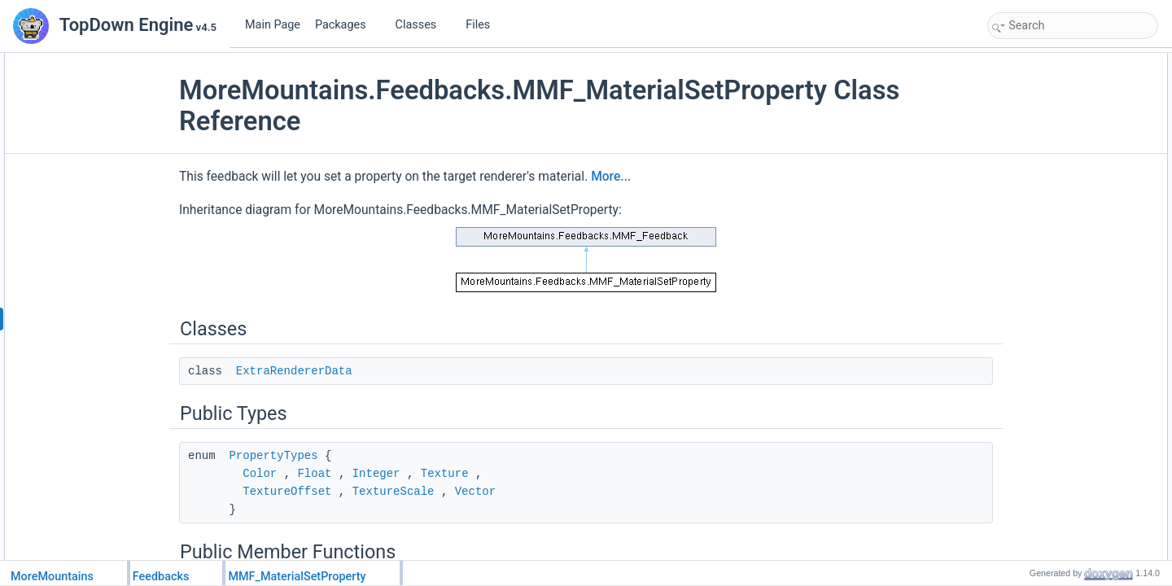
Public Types (1019, 97)
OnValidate (1028, 151)
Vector (512, 491)
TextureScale (431, 491)
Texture (482, 473)
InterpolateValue (1040, 402)
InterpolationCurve (1045, 438)
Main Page (272, 25)
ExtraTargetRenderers (1052, 205)
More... (648, 176)
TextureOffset (324, 491)
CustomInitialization (1047, 527)
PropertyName (1036, 241)
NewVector (1028, 384)
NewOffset (1028, 348)
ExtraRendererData (331, 371)
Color (297, 473)
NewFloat (1026, 294)
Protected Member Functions (1054, 491)
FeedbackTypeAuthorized (1060, 473)
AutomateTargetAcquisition (1063, 509)
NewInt (1020, 312)
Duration (1023, 420)
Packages (346, 25)
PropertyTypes (310, 455)
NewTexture (1030, 330)
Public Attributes (1027, 169)
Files (484, 25)
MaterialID (1027, 223)
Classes (422, 25)
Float (352, 473)
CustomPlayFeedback (1052, 545)
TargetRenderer (1039, 187)
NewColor (1026, 276)
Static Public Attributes (1040, 455)
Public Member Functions (1047, 133)
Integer (414, 473)
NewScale (1027, 366)
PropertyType (1034, 259)
